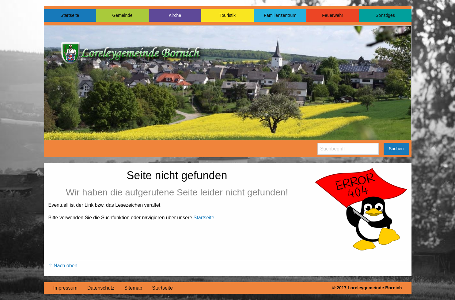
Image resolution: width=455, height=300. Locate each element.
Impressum (65, 288)
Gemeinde (122, 15)
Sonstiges (385, 15)
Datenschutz (101, 288)
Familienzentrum (280, 15)
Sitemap (133, 288)
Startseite (69, 15)
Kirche (175, 15)
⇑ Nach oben (63, 265)
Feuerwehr (332, 15)
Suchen (396, 148)
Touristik (227, 15)
